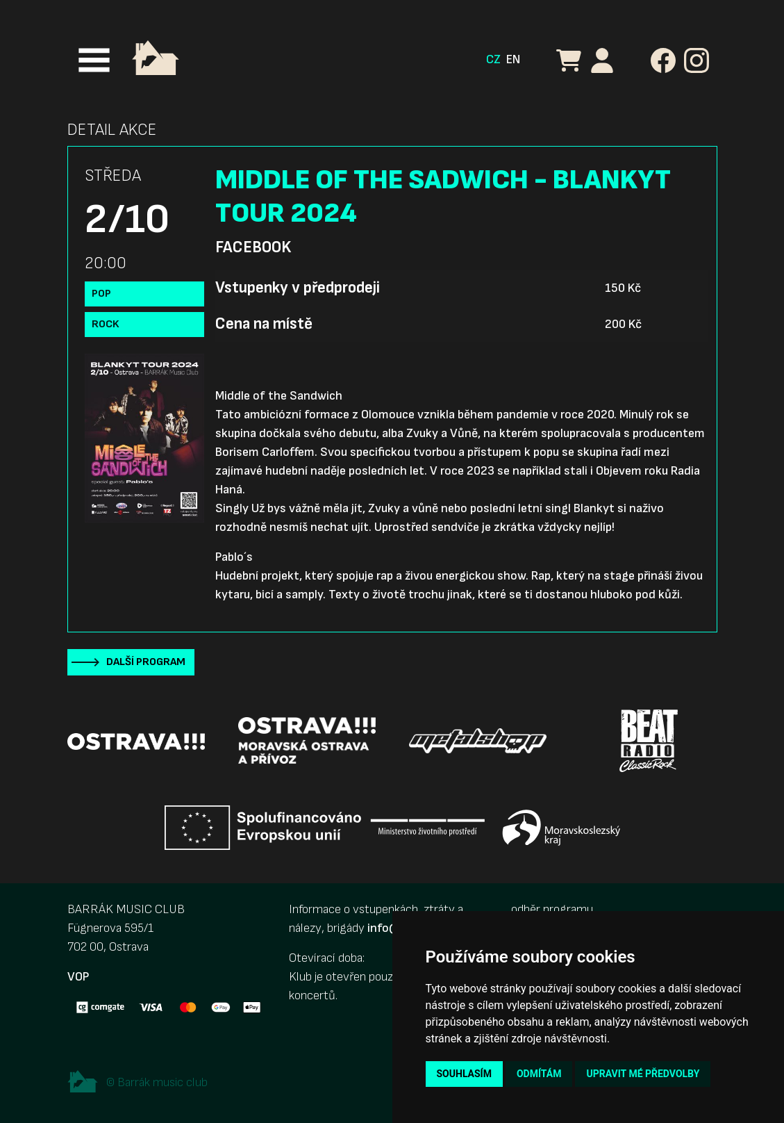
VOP (78, 976)
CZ (493, 59)
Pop (101, 293)
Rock (105, 324)
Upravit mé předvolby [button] (642, 1073)
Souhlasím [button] (464, 1073)
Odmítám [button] (539, 1073)
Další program (145, 662)
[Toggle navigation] (94, 60)
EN (513, 59)
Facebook (253, 247)
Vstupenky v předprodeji (297, 287)
